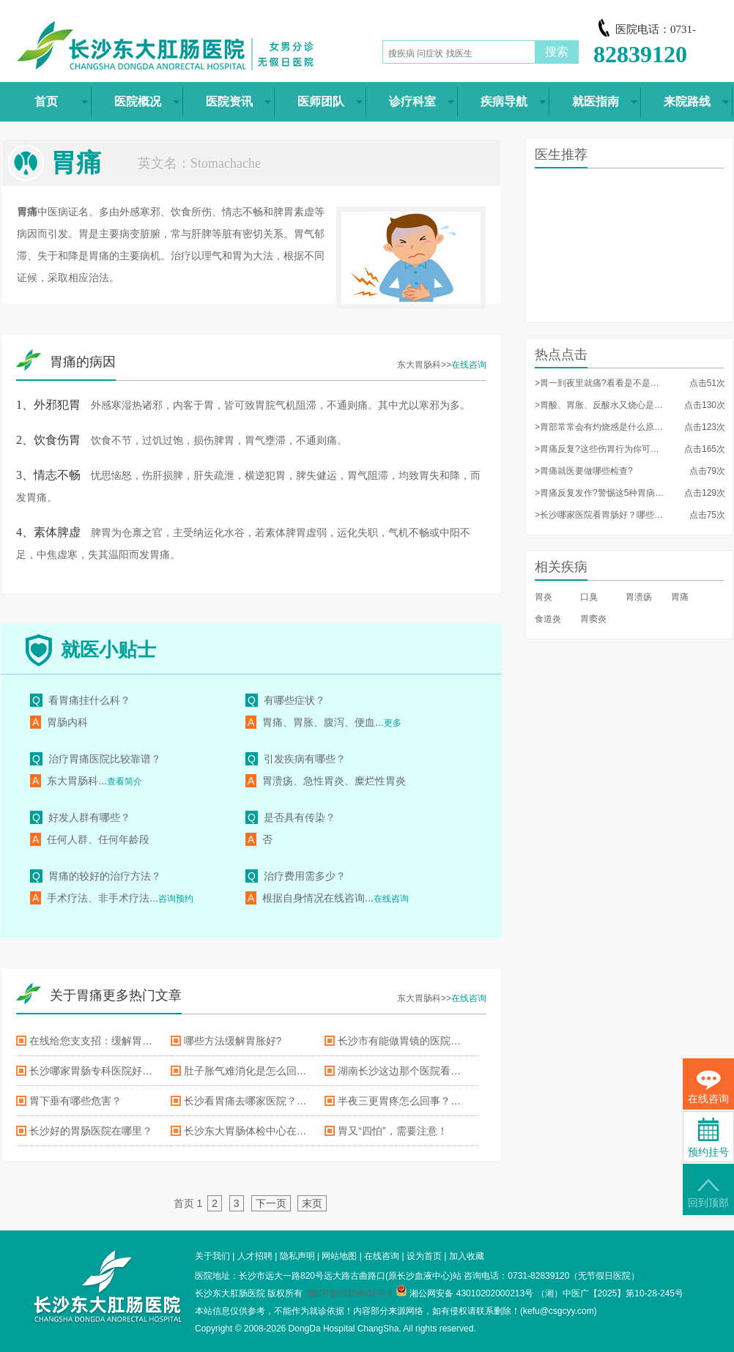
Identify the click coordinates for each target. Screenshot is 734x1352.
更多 (392, 723)
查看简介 (124, 781)
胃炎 (543, 597)
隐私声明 (297, 1256)
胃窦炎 (593, 619)
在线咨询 (468, 365)
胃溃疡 (639, 597)
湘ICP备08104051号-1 (349, 1293)
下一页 (271, 1203)
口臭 (589, 597)
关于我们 (212, 1256)
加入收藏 (466, 1256)
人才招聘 (255, 1256)
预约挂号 (708, 1138)
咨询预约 (175, 899)
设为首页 (424, 1256)
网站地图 (339, 1256)
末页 (312, 1203)
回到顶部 (708, 1193)
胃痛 (680, 597)
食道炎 (548, 619)
